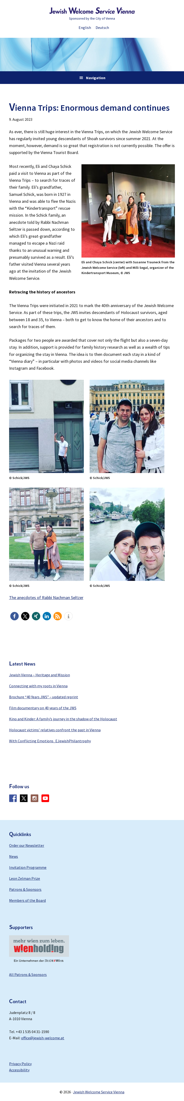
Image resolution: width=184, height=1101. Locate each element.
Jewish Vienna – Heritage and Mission (39, 674)
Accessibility (19, 1070)
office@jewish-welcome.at (42, 1037)
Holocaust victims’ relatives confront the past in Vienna (55, 729)
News (13, 856)
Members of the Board (27, 900)
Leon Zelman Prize (24, 878)
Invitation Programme (27, 867)
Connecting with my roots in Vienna (38, 685)
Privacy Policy (20, 1063)
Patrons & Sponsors (25, 889)
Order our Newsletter (26, 845)
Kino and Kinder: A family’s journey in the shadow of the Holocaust (63, 718)
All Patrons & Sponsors (28, 974)
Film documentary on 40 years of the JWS (42, 707)
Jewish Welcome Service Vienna (92, 11)
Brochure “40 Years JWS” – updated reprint (43, 696)
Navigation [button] (95, 77)
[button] (14, 616)
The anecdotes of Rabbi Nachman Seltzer (46, 597)
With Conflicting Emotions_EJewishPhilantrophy (50, 740)
